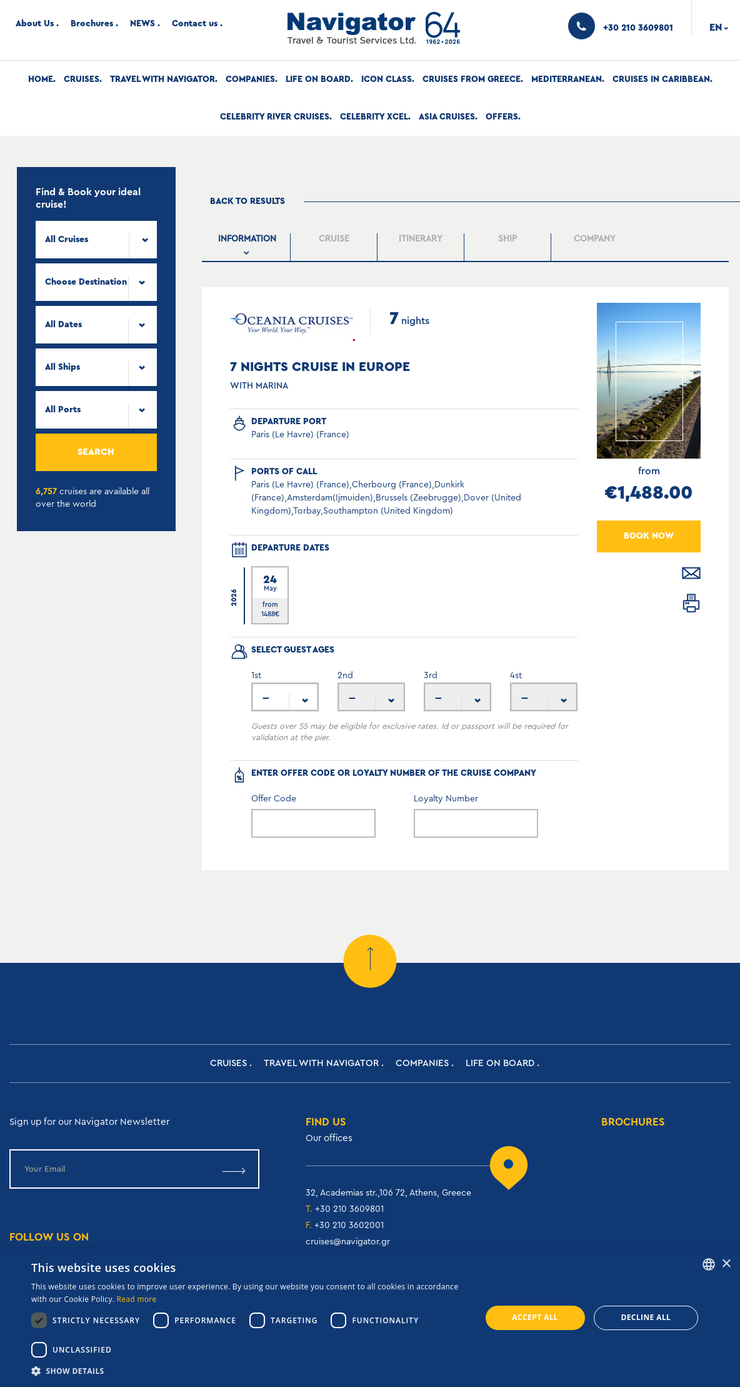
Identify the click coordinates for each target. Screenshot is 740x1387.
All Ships (62, 367)
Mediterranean (566, 79)
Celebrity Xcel (374, 117)
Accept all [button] (535, 1317)
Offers (502, 117)
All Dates (63, 324)
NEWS (142, 23)
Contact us (195, 23)
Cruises (81, 79)
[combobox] (96, 239)
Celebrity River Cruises (274, 117)
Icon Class (386, 79)
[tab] (247, 247)
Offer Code (273, 799)
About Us (35, 23)
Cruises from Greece (471, 79)
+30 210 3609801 (349, 1209)
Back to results (247, 201)
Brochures (92, 23)
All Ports (63, 409)
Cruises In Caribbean (661, 79)
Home (40, 79)
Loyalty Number (446, 799)
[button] (249, 1371)
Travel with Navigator (162, 79)
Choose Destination (86, 282)
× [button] (726, 1264)
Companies (250, 79)
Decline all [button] (646, 1317)
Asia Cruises (447, 117)
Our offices (329, 1138)
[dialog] (370, 1318)
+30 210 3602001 (349, 1225)
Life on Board (318, 79)
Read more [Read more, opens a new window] (137, 1299)
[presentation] (247, 247)
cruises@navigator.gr (348, 1241)
